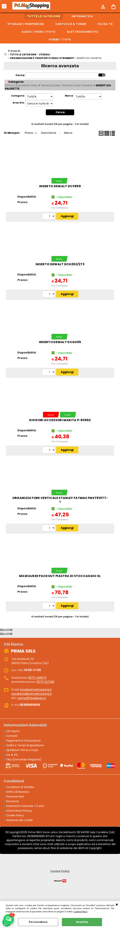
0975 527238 (45, 682)
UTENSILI (33, 85)
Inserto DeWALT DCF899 (60, 186)
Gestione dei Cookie (19, 820)
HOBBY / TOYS (60, 39)
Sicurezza (12, 801)
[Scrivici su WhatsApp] (8, 919)
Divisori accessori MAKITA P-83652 (60, 420)
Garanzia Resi (15, 796)
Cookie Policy (80, 911)
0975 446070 (37, 678)
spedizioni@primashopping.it (31, 694)
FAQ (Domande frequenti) (23, 759)
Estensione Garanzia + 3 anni (25, 806)
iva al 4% (12, 755)
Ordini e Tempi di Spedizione (25, 745)
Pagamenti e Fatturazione (23, 740)
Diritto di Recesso (17, 792)
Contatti (11, 736)
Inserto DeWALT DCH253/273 (60, 264)
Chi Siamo (13, 731)
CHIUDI (116, 905)
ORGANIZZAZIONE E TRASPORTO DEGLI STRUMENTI (67, 85)
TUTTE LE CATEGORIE (43, 16)
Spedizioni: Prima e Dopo (22, 750)
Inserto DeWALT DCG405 (60, 342)
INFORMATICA (82, 16)
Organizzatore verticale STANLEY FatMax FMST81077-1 (60, 500)
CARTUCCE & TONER (70, 24)
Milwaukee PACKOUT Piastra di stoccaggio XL (60, 576)
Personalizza (38, 922)
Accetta (82, 922)
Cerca (20, 75)
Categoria (17, 95)
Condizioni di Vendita (20, 787)
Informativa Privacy (19, 811)
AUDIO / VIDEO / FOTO (38, 31)
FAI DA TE (105, 24)
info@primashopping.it (36, 689)
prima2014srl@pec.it (32, 698)
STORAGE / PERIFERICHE (25, 24)
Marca (69, 95)
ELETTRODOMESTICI (82, 31)
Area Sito (18, 102)
